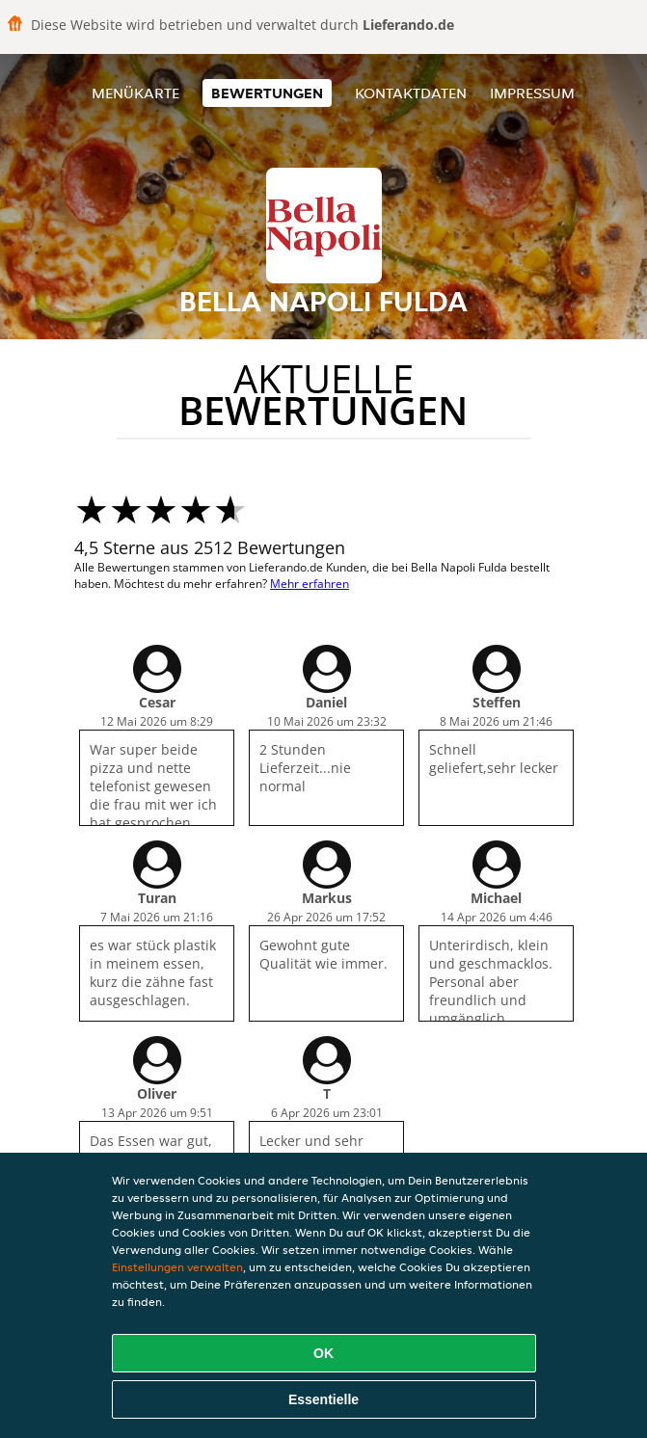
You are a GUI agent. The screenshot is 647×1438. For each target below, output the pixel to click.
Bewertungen (267, 93)
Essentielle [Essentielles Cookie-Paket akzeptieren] (323, 1399)
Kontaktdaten (411, 93)
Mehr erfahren (309, 583)
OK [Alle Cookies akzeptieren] (323, 1353)
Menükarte (135, 93)
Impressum (532, 93)
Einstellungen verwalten (177, 1267)
